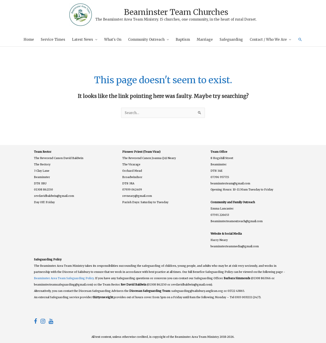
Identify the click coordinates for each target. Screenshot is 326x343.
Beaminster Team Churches (176, 12)
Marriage (205, 39)
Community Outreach (146, 39)
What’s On (112, 39)
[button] (300, 39)
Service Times (53, 39)
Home (29, 39)
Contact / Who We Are (268, 39)
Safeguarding (231, 39)
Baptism (183, 39)
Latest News (82, 39)
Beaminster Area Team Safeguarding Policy (64, 278)
